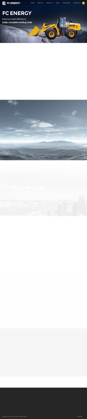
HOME (32, 3)
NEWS (57, 3)
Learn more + (9, 34)
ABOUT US (40, 3)
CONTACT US (76, 3)
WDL (84, 416)
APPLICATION (66, 3)
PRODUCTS (49, 3)
